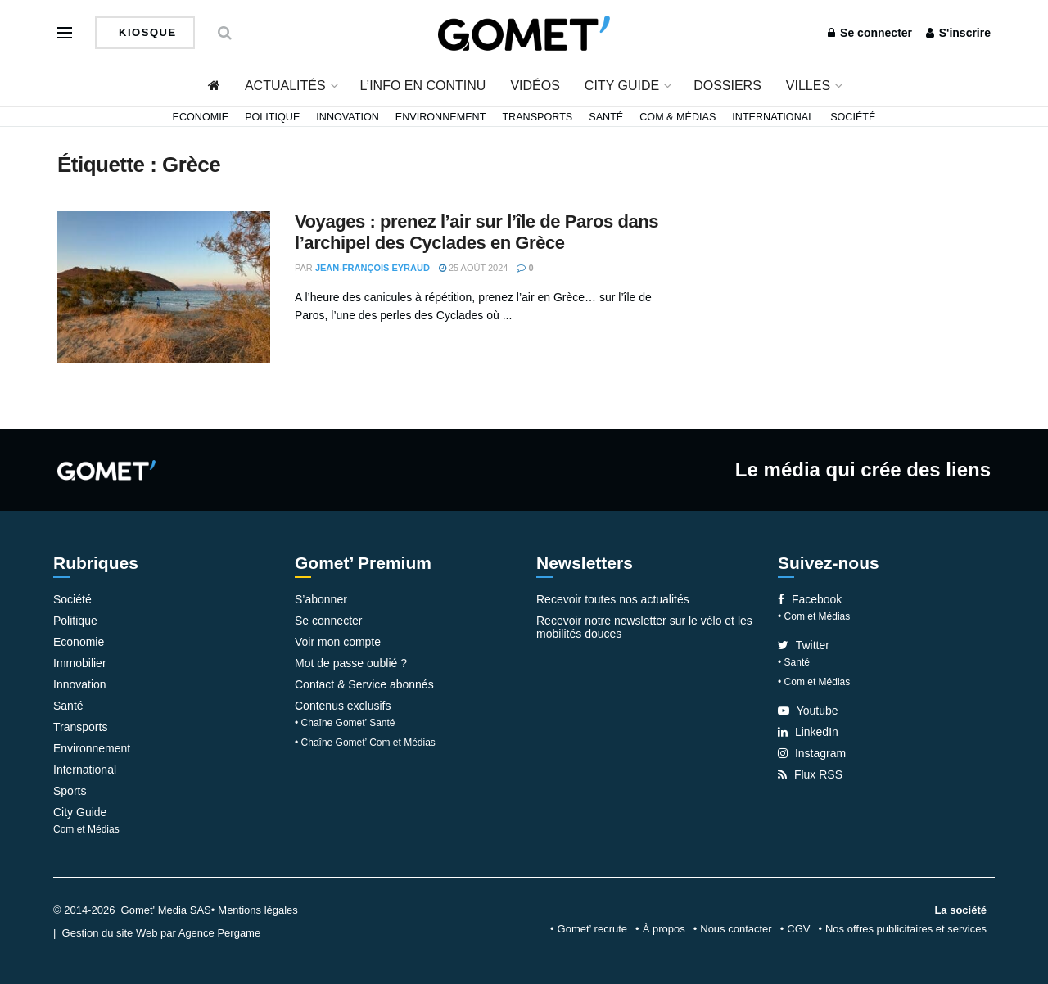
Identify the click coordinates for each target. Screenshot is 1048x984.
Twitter (803, 645)
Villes (808, 86)
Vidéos (534, 86)
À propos (664, 929)
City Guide (622, 86)
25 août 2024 (473, 268)
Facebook (810, 599)
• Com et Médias (814, 616)
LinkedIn (808, 731)
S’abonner (321, 599)
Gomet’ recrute (593, 929)
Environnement (440, 117)
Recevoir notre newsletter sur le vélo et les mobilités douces (644, 627)
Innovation (347, 117)
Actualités (285, 86)
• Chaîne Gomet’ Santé (345, 723)
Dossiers (727, 86)
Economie (201, 117)
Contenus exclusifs (343, 705)
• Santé (794, 662)
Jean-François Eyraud (372, 268)
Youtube (808, 710)
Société (852, 117)
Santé (606, 117)
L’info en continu (423, 86)
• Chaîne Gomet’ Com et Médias (365, 742)
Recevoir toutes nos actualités (612, 599)
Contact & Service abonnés (364, 684)
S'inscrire (958, 32)
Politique (272, 117)
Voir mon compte (338, 641)
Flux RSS (810, 774)
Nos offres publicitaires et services (906, 929)
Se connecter (870, 32)
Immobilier (79, 663)
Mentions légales (258, 910)
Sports (69, 790)
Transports (537, 117)
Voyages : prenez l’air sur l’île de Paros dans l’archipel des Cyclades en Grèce (476, 232)
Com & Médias (677, 117)
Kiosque (146, 32)
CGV (798, 929)
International (773, 117)
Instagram (812, 753)
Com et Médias (86, 829)
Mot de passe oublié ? (351, 663)
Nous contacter (735, 929)
